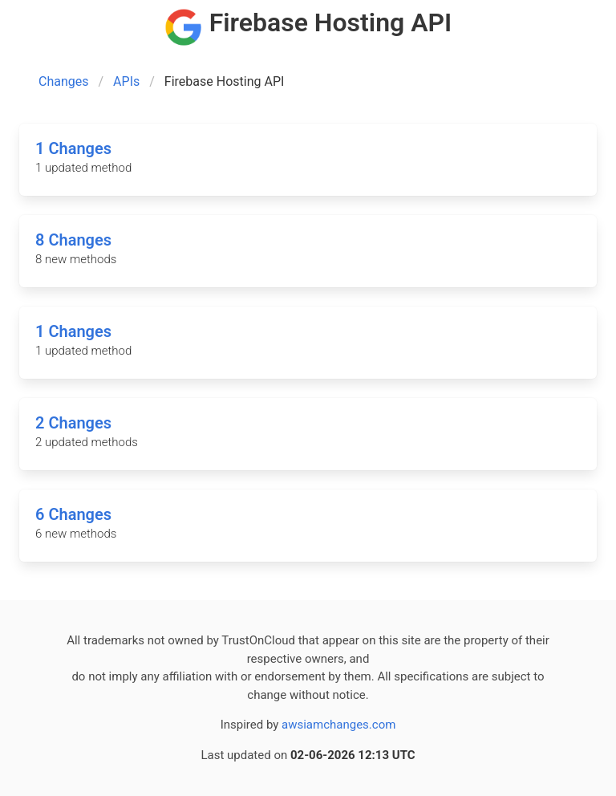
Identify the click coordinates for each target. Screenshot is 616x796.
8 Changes (73, 240)
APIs (126, 81)
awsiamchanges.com (338, 724)
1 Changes (73, 148)
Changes (63, 81)
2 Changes (73, 423)
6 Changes (73, 514)
